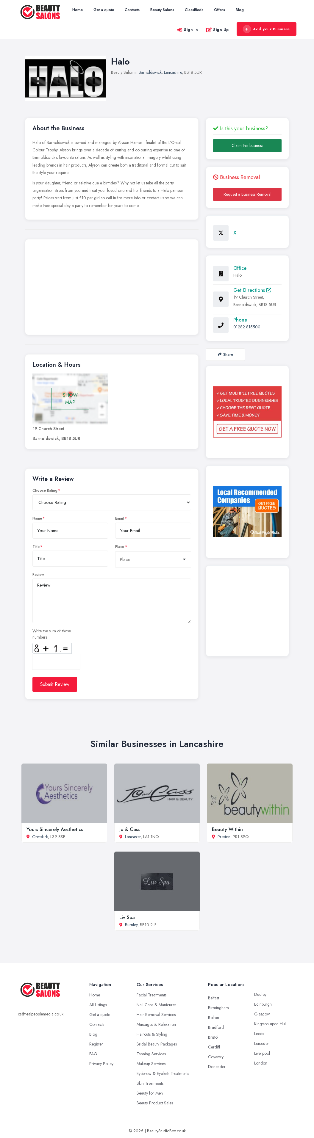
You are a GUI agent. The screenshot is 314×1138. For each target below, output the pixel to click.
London (260, 1063)
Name (37, 518)
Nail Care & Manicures (156, 1005)
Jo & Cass (129, 829)
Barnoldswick (150, 72)
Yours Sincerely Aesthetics (54, 829)
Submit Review (54, 684)
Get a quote (103, 9)
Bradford (216, 1027)
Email (119, 518)
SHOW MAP (70, 399)
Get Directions (252, 290)
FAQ (93, 1054)
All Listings (98, 1005)
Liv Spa (127, 917)
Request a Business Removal (247, 194)
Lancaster (133, 837)
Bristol (213, 1037)
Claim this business (247, 145)
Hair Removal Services (156, 1015)
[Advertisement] (111, 288)
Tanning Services (151, 1054)
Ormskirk (40, 837)
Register (96, 1044)
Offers (219, 9)
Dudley (260, 994)
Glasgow (262, 1014)
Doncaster (217, 1067)
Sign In (187, 29)
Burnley (131, 925)
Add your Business (266, 29)
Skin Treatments (150, 1083)
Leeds (259, 1034)
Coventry (216, 1057)
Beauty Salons (162, 9)
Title (36, 546)
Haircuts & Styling (152, 1034)
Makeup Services (151, 1064)
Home (77, 9)
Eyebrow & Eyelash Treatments (163, 1073)
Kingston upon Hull (270, 1024)
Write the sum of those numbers (51, 634)
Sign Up (217, 29)
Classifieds (194, 9)
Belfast (213, 998)
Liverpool (262, 1053)
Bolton (213, 1018)
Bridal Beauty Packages (157, 1044)
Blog (240, 9)
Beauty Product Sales (155, 1103)
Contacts (132, 9)
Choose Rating (44, 490)
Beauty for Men (150, 1093)
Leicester (261, 1043)
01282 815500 (246, 327)
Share (225, 354)
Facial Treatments (151, 995)
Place (119, 546)
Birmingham (218, 1008)
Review (38, 574)
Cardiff (214, 1047)
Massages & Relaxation (156, 1024)
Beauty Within (227, 829)
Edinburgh (263, 1004)
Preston (224, 837)
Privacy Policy (101, 1064)
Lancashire (173, 72)
